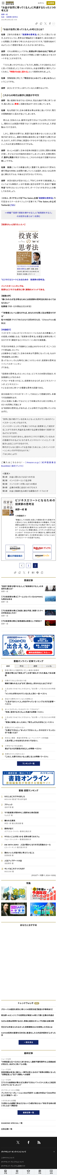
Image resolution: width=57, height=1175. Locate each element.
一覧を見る (28, 1042)
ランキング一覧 (28, 763)
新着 (5, 1172)
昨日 (22, 666)
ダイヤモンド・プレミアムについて (12, 1162)
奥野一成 (4, 14)
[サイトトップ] (9, 3)
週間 (35, 666)
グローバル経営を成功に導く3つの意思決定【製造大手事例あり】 (27, 1009)
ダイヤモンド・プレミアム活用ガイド (13, 1166)
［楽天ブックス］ (17, 466)
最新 (8, 666)
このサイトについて (7, 1158)
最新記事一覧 (28, 1113)
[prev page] (21, 565)
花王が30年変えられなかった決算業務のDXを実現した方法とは (26, 1027)
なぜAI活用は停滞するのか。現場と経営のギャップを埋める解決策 (27, 1021)
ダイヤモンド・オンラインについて (13, 1152)
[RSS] (39, 1143)
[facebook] (28, 1143)
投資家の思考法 (12, 17)
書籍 (51, 1172)
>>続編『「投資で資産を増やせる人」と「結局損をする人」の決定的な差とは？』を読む (28, 214)
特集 (39, 1172)
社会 (2, 17)
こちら (12, 205)
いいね (49, 666)
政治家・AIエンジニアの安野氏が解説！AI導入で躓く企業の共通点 (27, 1015)
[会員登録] (50, 3)
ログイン (41, 3)
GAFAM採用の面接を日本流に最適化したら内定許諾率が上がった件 (28, 1034)
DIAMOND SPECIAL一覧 (11, 1123)
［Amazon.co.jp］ (33, 462)
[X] (18, 1143)
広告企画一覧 (6, 1129)
